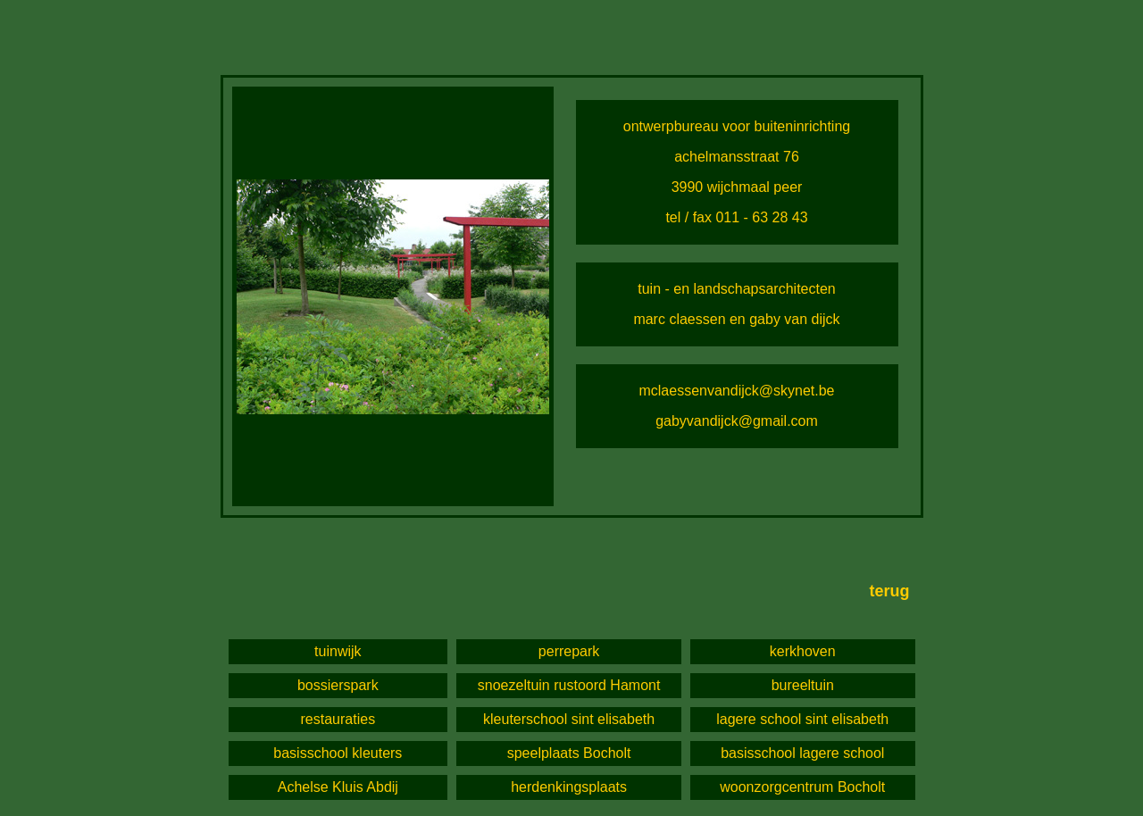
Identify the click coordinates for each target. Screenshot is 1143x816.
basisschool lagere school (802, 753)
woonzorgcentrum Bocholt (802, 787)
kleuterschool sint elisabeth (569, 719)
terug (890, 591)
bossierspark (338, 685)
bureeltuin (803, 685)
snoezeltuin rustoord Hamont (569, 685)
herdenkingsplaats (569, 787)
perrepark (568, 651)
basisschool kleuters (337, 753)
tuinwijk (337, 651)
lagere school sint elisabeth (802, 719)
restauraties (338, 719)
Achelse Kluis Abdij (338, 787)
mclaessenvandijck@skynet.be (736, 390)
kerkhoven (803, 651)
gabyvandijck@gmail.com (736, 421)
